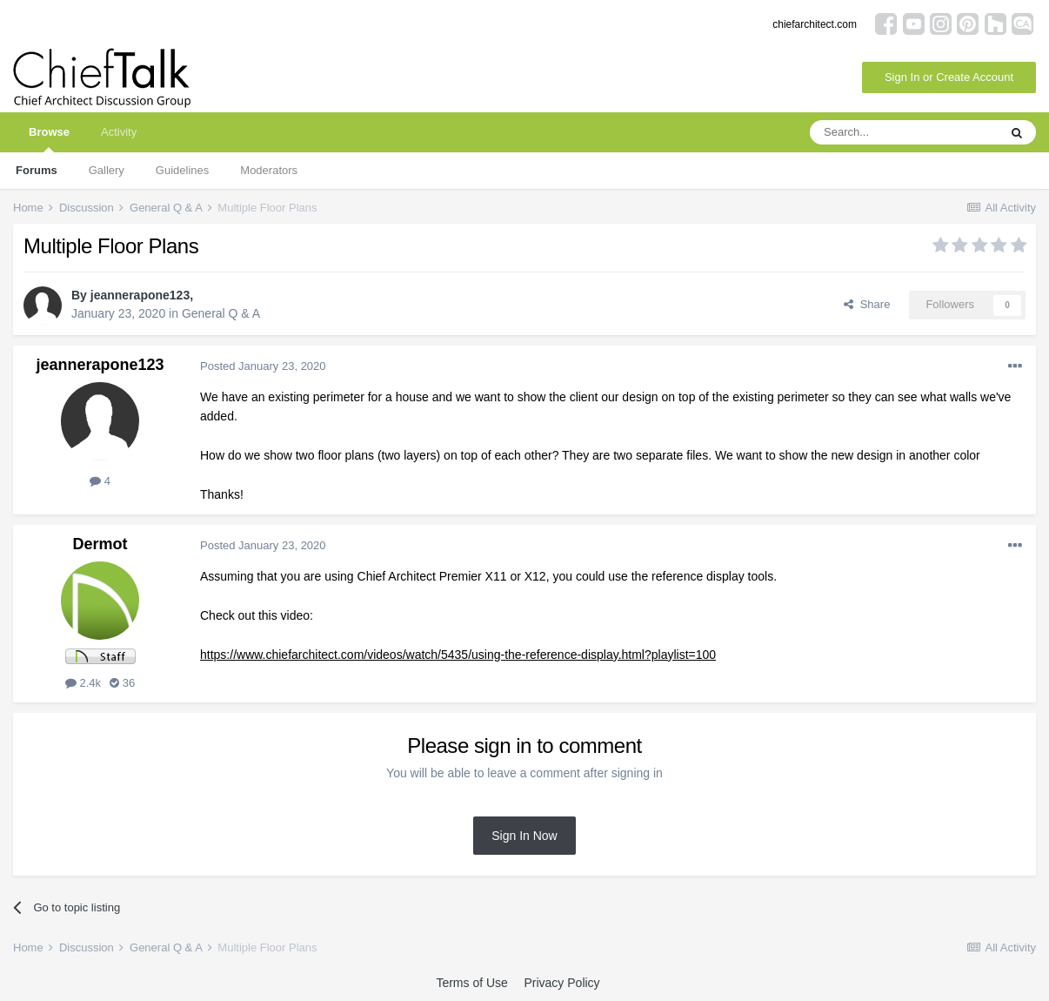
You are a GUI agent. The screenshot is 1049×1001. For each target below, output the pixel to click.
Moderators (268, 170)
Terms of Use (471, 983)
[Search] (904, 132)
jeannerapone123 (140, 295)
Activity (119, 131)
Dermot (99, 544)
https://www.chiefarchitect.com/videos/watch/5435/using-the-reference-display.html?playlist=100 (458, 655)
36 (122, 682)
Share (867, 304)
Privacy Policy (561, 983)
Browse (49, 138)
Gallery (106, 170)
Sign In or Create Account (949, 77)
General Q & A (221, 313)
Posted (263, 366)
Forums (36, 170)
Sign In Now (524, 836)
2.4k (83, 682)
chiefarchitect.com (814, 24)
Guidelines (182, 170)
